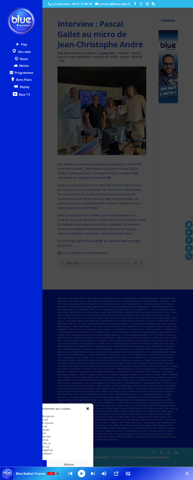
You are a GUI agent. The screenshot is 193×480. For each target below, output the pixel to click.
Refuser (69, 464)
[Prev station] (93, 473)
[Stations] (128, 473)
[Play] (82, 473)
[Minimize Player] (186, 473)
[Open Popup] (116, 473)
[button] (88, 408)
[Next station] (70, 473)
